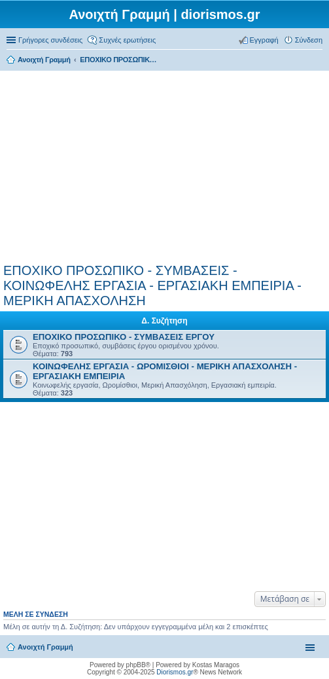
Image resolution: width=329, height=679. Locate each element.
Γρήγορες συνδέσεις (50, 40)
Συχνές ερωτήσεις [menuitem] (127, 40)
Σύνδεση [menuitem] (308, 40)
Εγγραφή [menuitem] (264, 40)
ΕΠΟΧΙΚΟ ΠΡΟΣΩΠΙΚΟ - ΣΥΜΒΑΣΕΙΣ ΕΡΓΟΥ (124, 337)
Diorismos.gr (174, 672)
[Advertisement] (164, 165)
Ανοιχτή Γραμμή (45, 647)
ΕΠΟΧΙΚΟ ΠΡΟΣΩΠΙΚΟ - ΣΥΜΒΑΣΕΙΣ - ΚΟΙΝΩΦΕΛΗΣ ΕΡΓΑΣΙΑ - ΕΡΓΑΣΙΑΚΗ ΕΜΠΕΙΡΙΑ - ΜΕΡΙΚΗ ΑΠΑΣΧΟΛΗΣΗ (152, 285)
